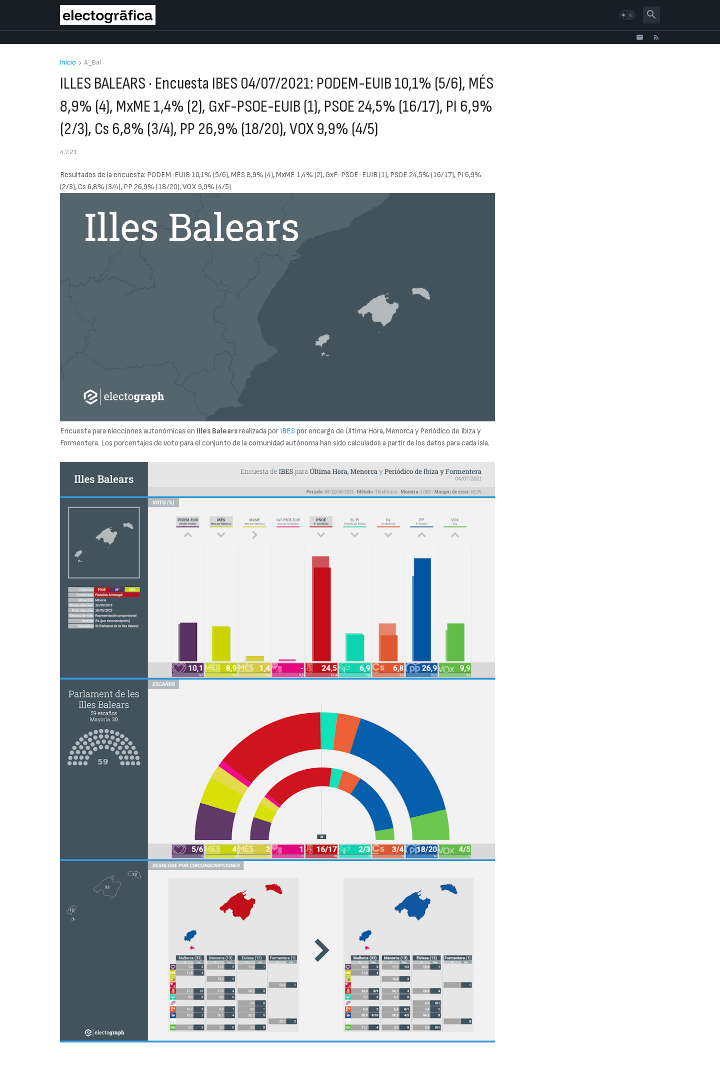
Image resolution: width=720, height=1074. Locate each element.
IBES (287, 431)
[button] (627, 15)
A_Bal (92, 63)
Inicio (68, 63)
